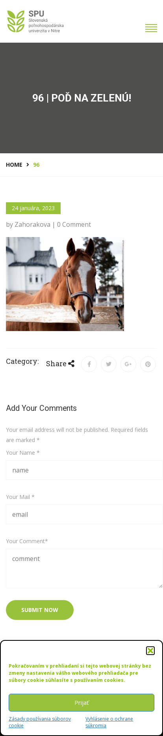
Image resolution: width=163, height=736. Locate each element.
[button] (150, 651)
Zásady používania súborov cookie (40, 722)
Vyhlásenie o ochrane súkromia (109, 722)
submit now (39, 610)
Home (14, 164)
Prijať (81, 702)
